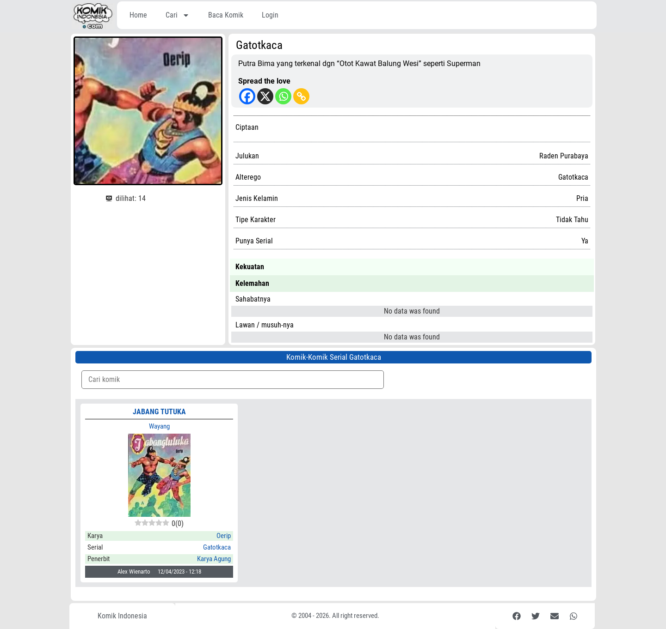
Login (270, 15)
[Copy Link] (301, 96)
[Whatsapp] (283, 96)
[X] (265, 96)
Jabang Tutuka (159, 411)
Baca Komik (225, 15)
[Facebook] (247, 96)
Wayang (159, 426)
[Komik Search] (232, 379)
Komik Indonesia (122, 615)
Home (138, 15)
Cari (178, 15)
